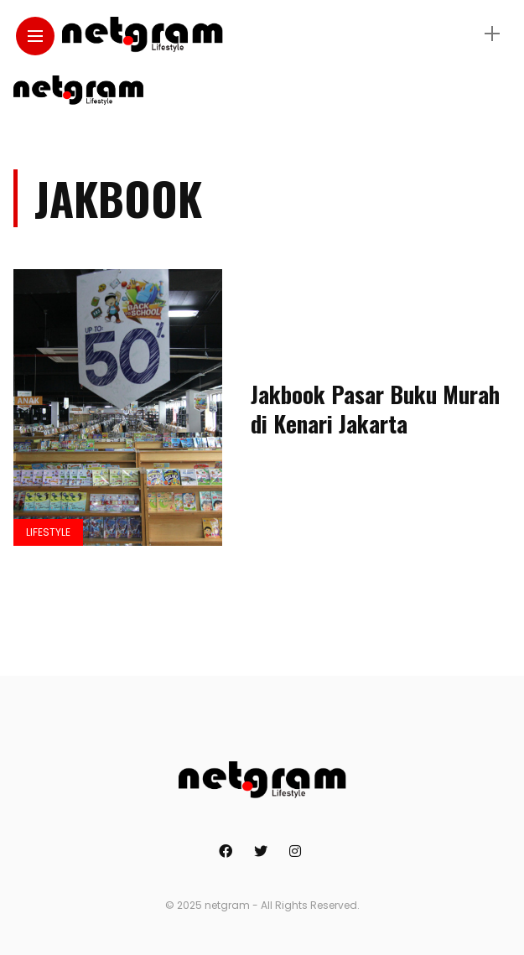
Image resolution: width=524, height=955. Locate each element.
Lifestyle (48, 532)
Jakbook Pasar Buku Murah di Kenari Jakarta (375, 408)
